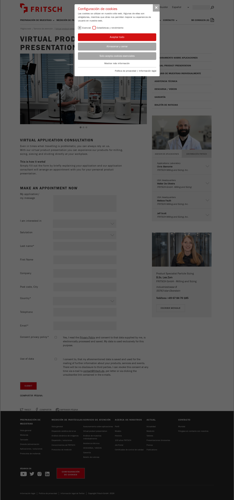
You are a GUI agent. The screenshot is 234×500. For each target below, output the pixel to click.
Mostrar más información (117, 63)
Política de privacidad (125, 71)
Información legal (147, 71)
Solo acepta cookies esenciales (117, 56)
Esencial (86, 28)
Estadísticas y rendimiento (110, 28)
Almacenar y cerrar (117, 46)
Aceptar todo (117, 37)
